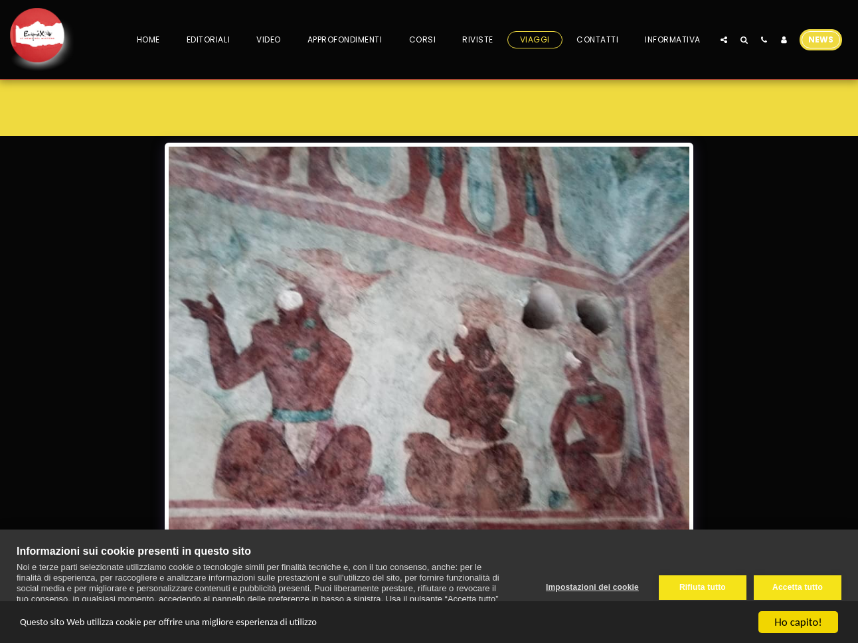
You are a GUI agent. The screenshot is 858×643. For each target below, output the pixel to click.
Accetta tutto (797, 586)
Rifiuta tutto (700, 586)
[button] (724, 39)
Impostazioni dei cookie (590, 586)
